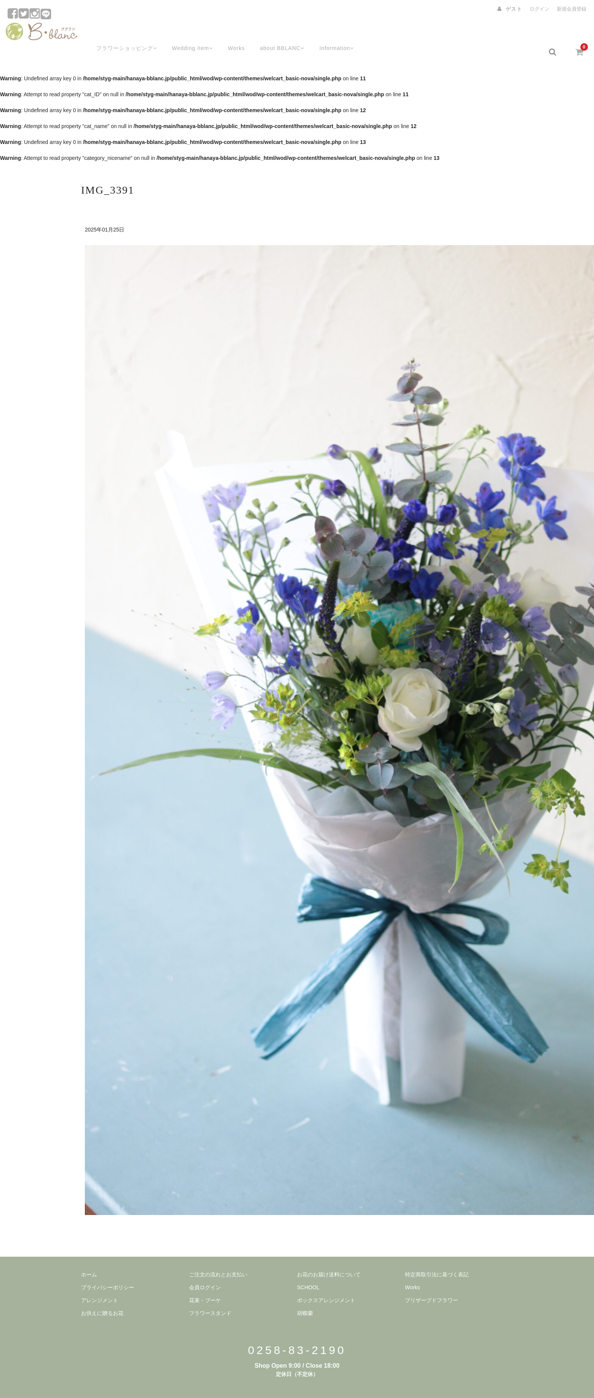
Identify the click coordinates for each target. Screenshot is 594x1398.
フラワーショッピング (116, 33)
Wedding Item (185, 33)
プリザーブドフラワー (431, 1281)
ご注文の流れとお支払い (218, 1256)
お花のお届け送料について (329, 1256)
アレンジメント (99, 1281)
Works (230, 33)
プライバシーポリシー (107, 1268)
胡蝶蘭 (305, 1294)
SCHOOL (308, 1268)
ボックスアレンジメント (326, 1281)
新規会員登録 (571, 9)
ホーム (89, 1256)
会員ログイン (205, 1268)
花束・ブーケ (205, 1281)
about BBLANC (277, 33)
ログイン (539, 9)
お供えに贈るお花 (102, 1294)
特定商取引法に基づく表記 (437, 1256)
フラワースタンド (210, 1294)
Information (334, 33)
